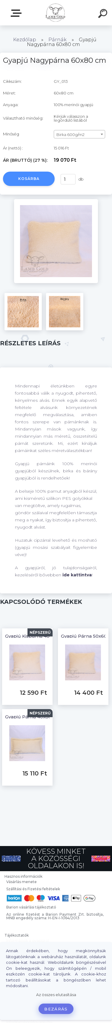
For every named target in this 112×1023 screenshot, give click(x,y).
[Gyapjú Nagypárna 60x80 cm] (56, 201)
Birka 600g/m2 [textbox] (70, 134)
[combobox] (79, 134)
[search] (103, 14)
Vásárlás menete (21, 882)
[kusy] (67, 179)
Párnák (57, 39)
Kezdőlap (24, 39)
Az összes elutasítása (56, 995)
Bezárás (55, 1009)
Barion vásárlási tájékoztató (31, 907)
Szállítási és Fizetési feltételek (33, 889)
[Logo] (55, 12)
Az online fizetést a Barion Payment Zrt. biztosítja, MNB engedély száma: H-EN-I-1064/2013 (55, 916)
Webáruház (17, 13)
